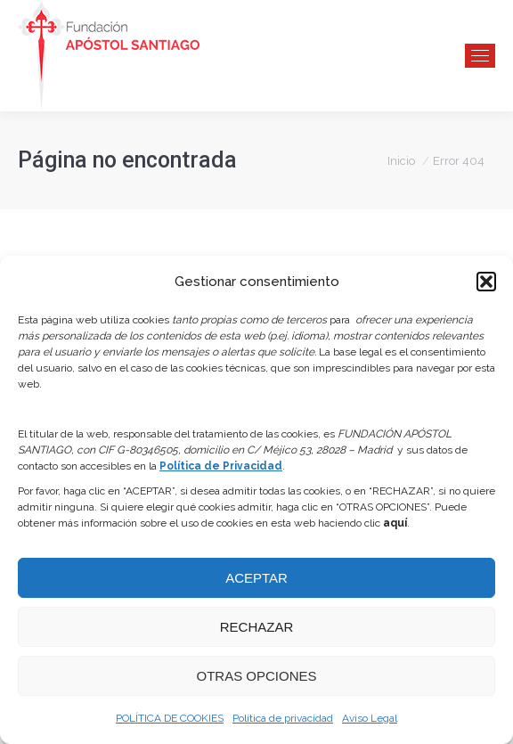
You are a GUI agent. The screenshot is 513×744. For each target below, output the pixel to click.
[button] (486, 281)
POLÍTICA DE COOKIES (170, 718)
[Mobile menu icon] (480, 56)
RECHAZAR (257, 626)
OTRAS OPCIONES (256, 675)
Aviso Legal (369, 718)
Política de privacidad (282, 718)
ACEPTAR (256, 577)
